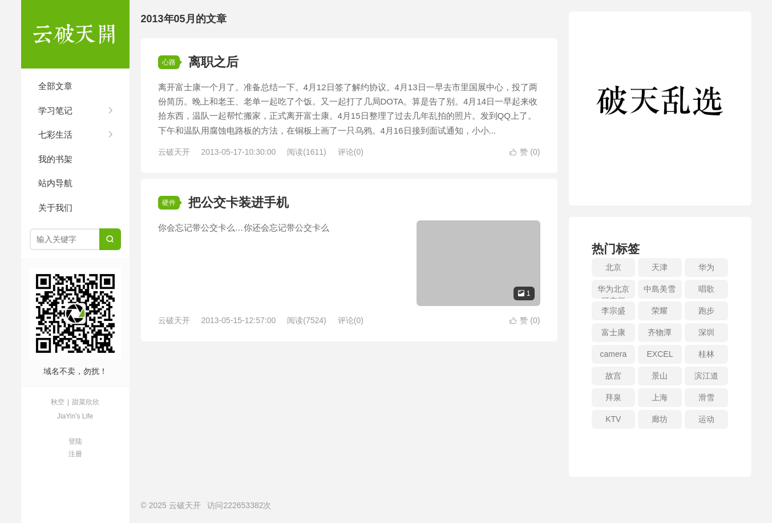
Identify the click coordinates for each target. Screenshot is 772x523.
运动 (706, 419)
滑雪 (706, 397)
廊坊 (660, 419)
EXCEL (660, 354)
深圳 (706, 332)
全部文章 (55, 86)
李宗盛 (613, 310)
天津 (660, 267)
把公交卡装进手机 (238, 202)
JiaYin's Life (75, 416)
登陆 (75, 441)
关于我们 (55, 207)
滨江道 (706, 375)
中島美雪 (660, 288)
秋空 (57, 402)
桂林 (706, 354)
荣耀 (660, 310)
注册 (75, 454)
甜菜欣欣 (85, 402)
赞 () (525, 151)
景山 (660, 375)
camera (613, 354)
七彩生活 (55, 134)
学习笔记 (55, 110)
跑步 (706, 310)
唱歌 (706, 288)
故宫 (613, 375)
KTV (613, 419)
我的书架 (55, 159)
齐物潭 (660, 332)
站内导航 (55, 183)
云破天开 (75, 34)
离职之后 (213, 62)
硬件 (169, 203)
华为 (706, 267)
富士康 (613, 332)
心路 (169, 62)
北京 (613, 267)
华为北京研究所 (613, 291)
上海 (660, 397)
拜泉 (613, 397)
